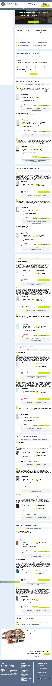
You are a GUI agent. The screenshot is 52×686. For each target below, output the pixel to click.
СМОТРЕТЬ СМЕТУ (44, 105)
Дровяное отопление (4, 14)
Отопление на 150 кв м (36, 196)
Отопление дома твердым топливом (34, 528)
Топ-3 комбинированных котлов (23, 45)
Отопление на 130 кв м (31, 195)
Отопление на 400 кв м (36, 491)
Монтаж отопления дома (5, 25)
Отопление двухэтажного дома (6, 41)
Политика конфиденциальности (26, 678)
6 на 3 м (6, 62)
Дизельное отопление (4, 12)
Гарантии (23, 675)
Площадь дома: (19, 56)
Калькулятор (39, 8)
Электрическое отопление (32, 620)
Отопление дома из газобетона (6, 69)
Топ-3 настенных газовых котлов (24, 42)
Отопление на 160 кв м (36, 430)
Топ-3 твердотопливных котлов (40, 45)
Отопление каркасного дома (5, 72)
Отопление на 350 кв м (36, 249)
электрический (27, 62)
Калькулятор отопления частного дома (40, 439)
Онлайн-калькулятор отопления (25, 671)
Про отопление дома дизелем (33, 349)
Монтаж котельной (4, 22)
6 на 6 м (10, 62)
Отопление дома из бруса (5, 68)
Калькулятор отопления (5, 32)
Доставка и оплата (25, 674)
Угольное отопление (4, 16)
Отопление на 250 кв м (31, 247)
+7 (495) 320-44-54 (31, 4)
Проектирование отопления (5, 34)
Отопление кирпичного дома (5, 74)
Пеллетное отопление (4, 17)
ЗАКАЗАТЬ (35, 105)
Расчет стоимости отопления (42, 258)
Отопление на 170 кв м (31, 402)
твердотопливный (43, 62)
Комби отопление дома (25, 439)
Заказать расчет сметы (33, 22)
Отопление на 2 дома (4, 38)
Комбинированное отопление (6, 13)
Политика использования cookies (24, 680)
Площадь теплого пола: (20, 69)
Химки (16, 4)
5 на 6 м (2, 62)
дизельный (35, 62)
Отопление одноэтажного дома (6, 39)
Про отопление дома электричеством (27, 258)
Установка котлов (4, 24)
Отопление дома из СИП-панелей (6, 73)
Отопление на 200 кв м (36, 110)
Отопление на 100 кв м (41, 338)
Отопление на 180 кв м (31, 108)
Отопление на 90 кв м (31, 338)
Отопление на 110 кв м (31, 283)
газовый (19, 62)
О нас (22, 672)
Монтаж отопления (39, 84)
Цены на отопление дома (5, 28)
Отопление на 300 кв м (41, 247)
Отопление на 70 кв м (42, 310)
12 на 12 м (2, 65)
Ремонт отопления (13, 673)
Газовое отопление (20, 620)
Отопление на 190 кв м (41, 108)
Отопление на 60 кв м (31, 310)
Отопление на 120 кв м (41, 283)
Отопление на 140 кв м (41, 195)
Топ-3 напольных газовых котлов (40, 42)
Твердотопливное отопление (5, 18)
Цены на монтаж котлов (5, 29)
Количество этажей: (36, 56)
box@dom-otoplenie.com (45, 4)
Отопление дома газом (29, 84)
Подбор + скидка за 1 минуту (10, 582)
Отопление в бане (4, 37)
